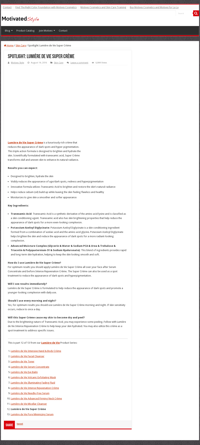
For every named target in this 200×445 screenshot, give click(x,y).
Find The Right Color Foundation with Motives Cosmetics (46, 7)
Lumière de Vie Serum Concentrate (30, 366)
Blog (7, 30)
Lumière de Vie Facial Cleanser (27, 356)
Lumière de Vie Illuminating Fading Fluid (33, 382)
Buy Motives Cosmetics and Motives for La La (154, 7)
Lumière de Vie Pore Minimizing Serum (32, 414)
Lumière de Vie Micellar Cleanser (29, 403)
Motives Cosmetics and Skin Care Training (103, 7)
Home (8, 45)
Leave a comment (79, 62)
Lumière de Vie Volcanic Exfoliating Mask (33, 377)
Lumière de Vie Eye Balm (24, 372)
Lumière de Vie (50, 342)
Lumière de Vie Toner (22, 361)
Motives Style (17, 62)
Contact (7, 7)
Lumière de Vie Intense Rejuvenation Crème (35, 387)
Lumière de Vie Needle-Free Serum (30, 393)
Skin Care (21, 45)
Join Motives (46, 30)
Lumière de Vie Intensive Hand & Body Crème (36, 351)
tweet (20, 423)
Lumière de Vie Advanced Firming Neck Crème (36, 398)
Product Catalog (25, 30)
